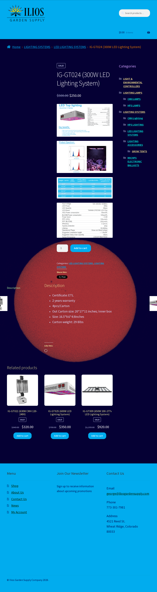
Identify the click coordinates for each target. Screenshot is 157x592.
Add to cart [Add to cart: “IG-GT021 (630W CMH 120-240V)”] (22, 435)
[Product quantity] (62, 248)
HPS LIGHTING (136, 124)
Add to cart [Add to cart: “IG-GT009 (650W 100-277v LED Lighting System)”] (97, 435)
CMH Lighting (135, 118)
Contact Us (19, 499)
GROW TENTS (139, 151)
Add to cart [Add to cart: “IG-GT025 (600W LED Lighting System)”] (60, 435)
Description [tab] (13, 287)
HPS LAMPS (134, 105)
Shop (14, 486)
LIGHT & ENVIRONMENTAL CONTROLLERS (132, 82)
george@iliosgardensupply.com (128, 494)
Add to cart (80, 248)
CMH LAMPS (134, 99)
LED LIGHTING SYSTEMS (70, 47)
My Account (19, 512)
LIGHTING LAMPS (132, 92)
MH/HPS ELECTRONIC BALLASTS (135, 161)
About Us (17, 492)
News (15, 505)
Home (16, 47)
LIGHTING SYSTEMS (37, 47)
